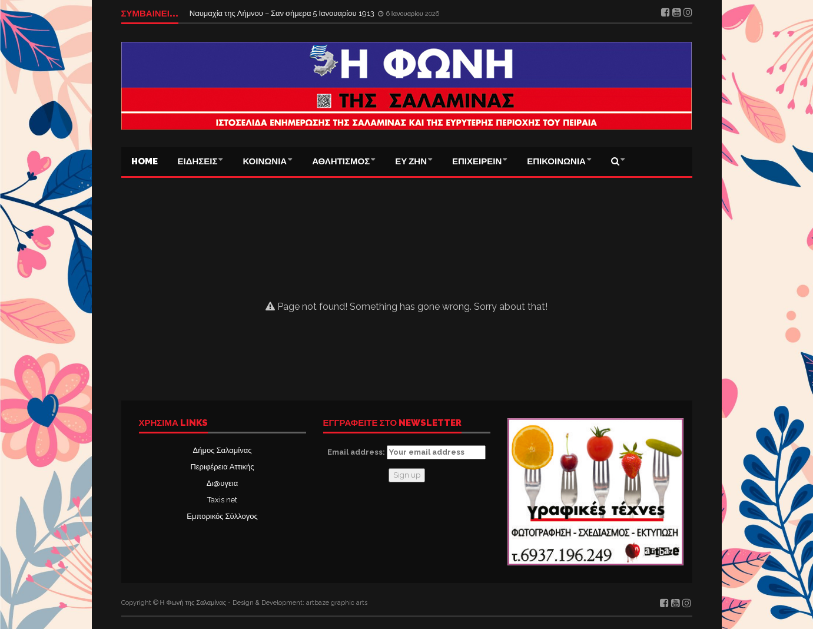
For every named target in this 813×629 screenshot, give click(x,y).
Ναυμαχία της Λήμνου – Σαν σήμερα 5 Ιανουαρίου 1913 (283, 13)
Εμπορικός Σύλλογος (222, 516)
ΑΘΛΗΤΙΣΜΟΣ (341, 161)
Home (144, 161)
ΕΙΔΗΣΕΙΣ (198, 161)
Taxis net (222, 499)
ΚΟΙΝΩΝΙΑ (265, 161)
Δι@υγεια (222, 483)
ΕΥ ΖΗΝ (411, 161)
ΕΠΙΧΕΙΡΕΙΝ (477, 161)
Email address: (406, 452)
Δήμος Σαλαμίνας (222, 450)
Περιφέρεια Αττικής (222, 466)
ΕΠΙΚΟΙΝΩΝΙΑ (556, 161)
